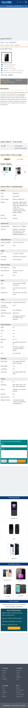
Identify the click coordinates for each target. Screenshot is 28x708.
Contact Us (18, 692)
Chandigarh (4, 692)
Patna (3, 688)
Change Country (19, 696)
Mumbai (4, 672)
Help (17, 690)
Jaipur (17, 679)
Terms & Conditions (20, 694)
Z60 (4, 175)
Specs (11, 45)
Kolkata (17, 675)
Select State (17, 2)
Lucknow (18, 672)
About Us (18, 688)
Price (2, 45)
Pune (3, 675)
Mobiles (2, 42)
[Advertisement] (14, 22)
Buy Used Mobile (17, 6)
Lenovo (6, 42)
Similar (7, 45)
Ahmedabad (18, 677)
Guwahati (4, 696)
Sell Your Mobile (10, 6)
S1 (15, 178)
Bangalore (4, 670)
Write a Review (19, 80)
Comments (17, 45)
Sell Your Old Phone (14, 601)
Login (21, 2)
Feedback (21, 690)
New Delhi (18, 670)
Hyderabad (4, 679)
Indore (3, 690)
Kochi (3, 694)
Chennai (4, 677)
